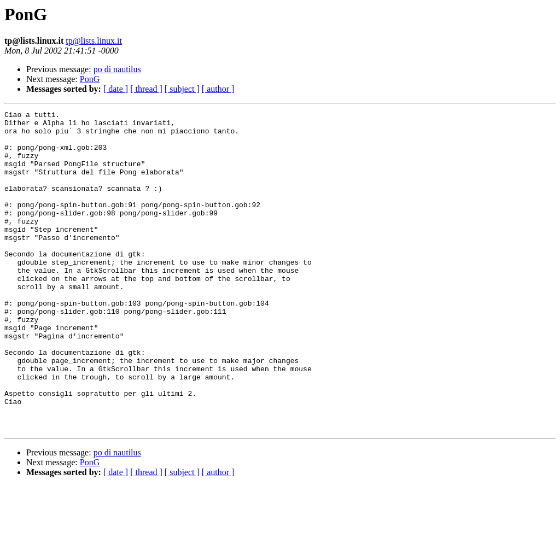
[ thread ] (146, 88)
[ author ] (218, 88)
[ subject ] (182, 88)
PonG (90, 79)
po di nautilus (117, 69)
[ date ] (115, 88)
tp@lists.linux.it (94, 40)
